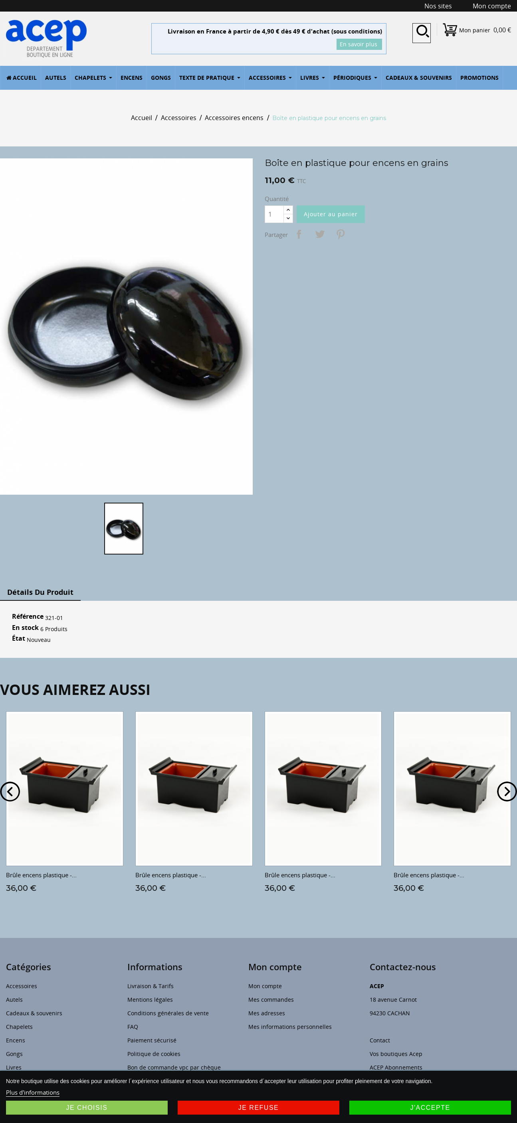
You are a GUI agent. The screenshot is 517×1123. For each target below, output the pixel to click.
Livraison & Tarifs (150, 986)
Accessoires (21, 986)
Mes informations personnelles (290, 1026)
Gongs (14, 1054)
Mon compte (265, 986)
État (18, 639)
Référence (28, 617)
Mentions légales (150, 999)
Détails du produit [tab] (40, 592)
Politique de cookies (153, 1054)
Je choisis (86, 1107)
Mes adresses (266, 1013)
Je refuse (258, 1107)
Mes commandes (271, 999)
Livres (14, 1067)
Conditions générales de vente (168, 1013)
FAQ (132, 1026)
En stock (25, 628)
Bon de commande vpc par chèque (174, 1067)
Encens (15, 1040)
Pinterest (341, 234)
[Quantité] (274, 214)
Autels (14, 999)
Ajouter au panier (331, 214)
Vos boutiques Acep (396, 1054)
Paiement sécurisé (151, 1040)
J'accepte (430, 1107)
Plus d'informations (32, 1092)
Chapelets (19, 1026)
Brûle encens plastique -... (41, 875)
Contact (380, 1040)
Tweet (320, 234)
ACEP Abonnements (396, 1067)
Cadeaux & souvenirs (34, 1013)
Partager (299, 234)
